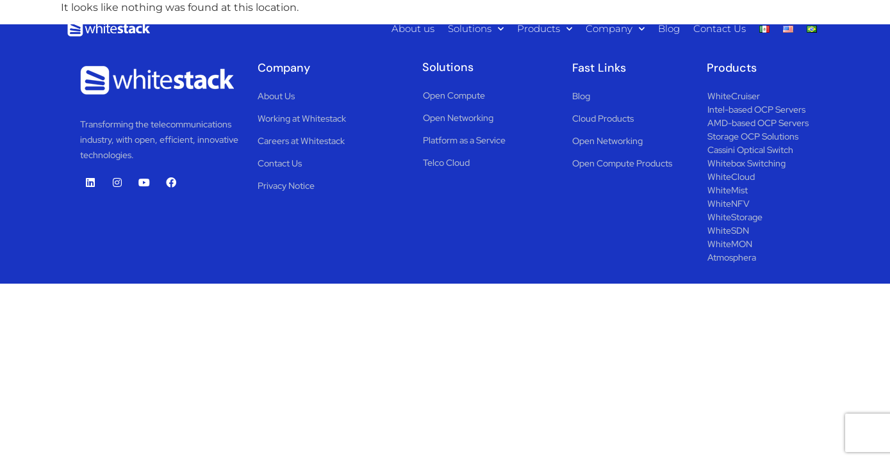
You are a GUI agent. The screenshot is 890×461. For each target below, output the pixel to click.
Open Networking (458, 118)
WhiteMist (727, 190)
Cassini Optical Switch (750, 150)
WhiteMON (729, 244)
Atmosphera (731, 257)
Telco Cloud (446, 162)
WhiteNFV (728, 203)
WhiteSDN (728, 230)
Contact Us (719, 28)
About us (412, 28)
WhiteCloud (731, 176)
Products (544, 28)
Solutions (476, 28)
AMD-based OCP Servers (758, 123)
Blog (669, 28)
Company (615, 28)
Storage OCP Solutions (752, 136)
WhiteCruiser (733, 96)
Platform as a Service (464, 140)
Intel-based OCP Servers (756, 109)
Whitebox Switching (746, 163)
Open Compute (454, 95)
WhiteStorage (734, 217)
